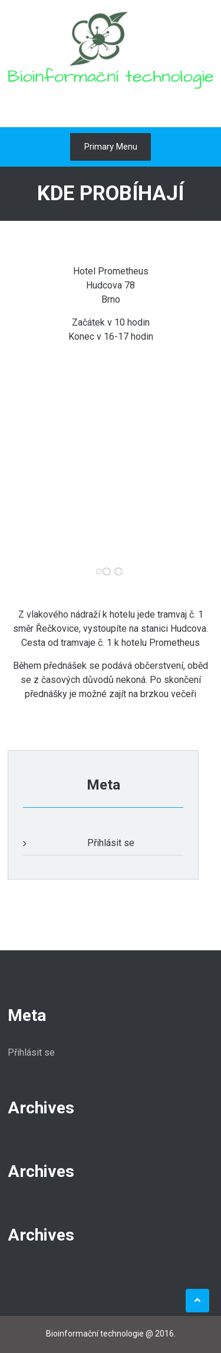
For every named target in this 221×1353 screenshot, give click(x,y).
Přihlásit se (110, 842)
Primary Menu (110, 146)
